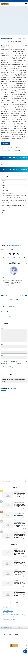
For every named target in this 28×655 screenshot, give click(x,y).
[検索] (25, 481)
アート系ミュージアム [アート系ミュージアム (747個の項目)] (8, 607)
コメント (4, 328)
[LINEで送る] (19, 257)
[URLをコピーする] (24, 257)
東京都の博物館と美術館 (6, 38)
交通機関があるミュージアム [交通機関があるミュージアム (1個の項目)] (9, 610)
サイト (2, 355)
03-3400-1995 (9, 193)
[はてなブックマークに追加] (14, 257)
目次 (5, 143)
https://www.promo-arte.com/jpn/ (13, 245)
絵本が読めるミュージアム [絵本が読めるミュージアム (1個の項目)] (9, 614)
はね (4, 277)
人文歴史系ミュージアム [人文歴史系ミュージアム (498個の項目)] (8, 612)
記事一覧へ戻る (14, 299)
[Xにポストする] (3, 257)
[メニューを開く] (26, 4)
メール (3, 349)
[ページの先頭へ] (25, 651)
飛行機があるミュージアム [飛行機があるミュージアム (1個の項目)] (9, 619)
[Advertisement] (14, 21)
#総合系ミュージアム (22, 38)
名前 (3, 344)
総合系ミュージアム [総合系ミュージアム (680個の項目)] (20, 614)
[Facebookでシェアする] (8, 257)
